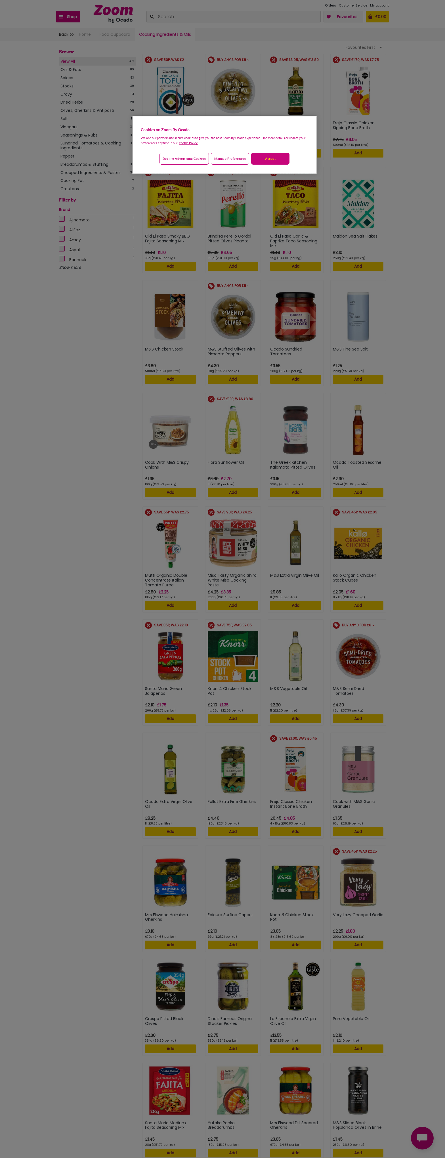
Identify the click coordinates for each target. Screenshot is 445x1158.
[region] (224, 145)
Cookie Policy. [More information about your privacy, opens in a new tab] (188, 143)
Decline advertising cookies (184, 158)
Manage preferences (230, 158)
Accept (270, 158)
